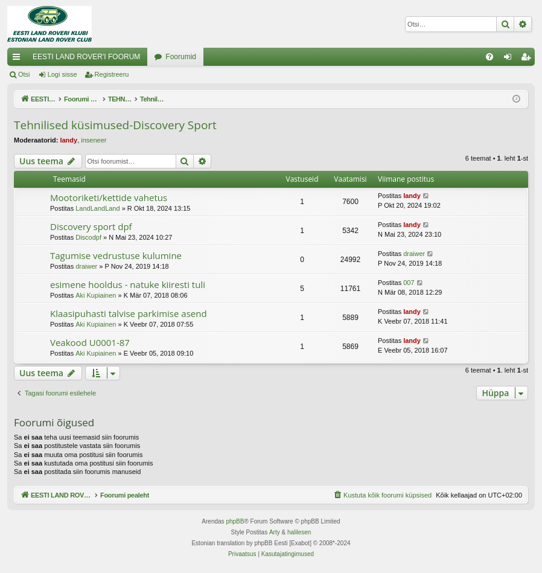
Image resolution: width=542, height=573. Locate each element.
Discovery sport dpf (91, 226)
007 (408, 282)
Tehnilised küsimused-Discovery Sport (115, 125)
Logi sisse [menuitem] (510, 59)
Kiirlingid (18, 59)
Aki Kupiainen (95, 295)
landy (68, 140)
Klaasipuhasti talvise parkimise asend (128, 313)
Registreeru (112, 74)
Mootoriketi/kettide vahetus (108, 197)
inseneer (93, 140)
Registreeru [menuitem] (528, 59)
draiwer (86, 266)
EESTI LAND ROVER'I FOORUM (86, 57)
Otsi (24, 74)
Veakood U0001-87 (90, 342)
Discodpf (88, 237)
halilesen (299, 532)
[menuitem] (489, 57)
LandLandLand (97, 208)
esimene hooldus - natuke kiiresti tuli (127, 284)
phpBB (235, 521)
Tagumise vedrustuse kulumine (116, 255)
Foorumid (180, 57)
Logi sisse (62, 74)
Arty (274, 532)
